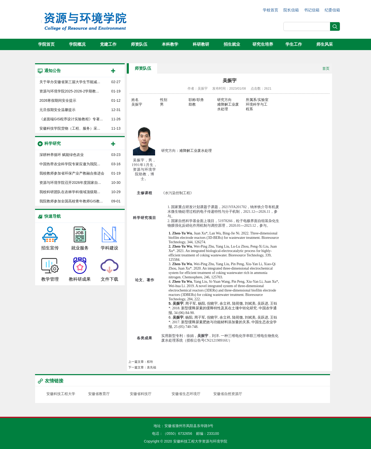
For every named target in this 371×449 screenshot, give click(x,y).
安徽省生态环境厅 (186, 394)
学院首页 (46, 44)
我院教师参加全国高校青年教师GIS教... (71, 201)
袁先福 (151, 367)
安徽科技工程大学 (60, 394)
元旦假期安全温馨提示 (57, 110)
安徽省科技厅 (140, 394)
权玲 (150, 362)
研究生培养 (262, 44)
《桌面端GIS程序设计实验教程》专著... (71, 119)
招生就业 (232, 44)
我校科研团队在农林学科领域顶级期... (69, 192)
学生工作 (293, 44)
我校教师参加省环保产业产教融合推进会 (71, 173)
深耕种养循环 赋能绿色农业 (61, 155)
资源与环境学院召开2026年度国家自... (70, 182)
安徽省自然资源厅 (227, 394)
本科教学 (170, 44)
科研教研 (201, 44)
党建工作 (108, 44)
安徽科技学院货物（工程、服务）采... (69, 128)
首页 (326, 68)
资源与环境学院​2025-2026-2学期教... (69, 91)
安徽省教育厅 (99, 394)
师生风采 (324, 44)
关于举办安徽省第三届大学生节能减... (69, 82)
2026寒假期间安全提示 (57, 100)
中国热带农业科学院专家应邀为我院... (69, 164)
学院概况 (77, 44)
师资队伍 (139, 44)
